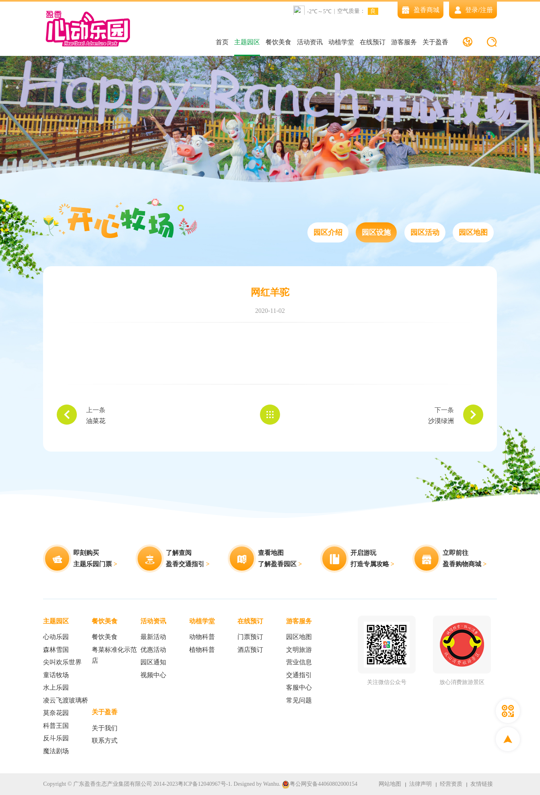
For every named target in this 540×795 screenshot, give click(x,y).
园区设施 (376, 232)
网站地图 (390, 784)
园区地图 (473, 232)
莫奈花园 (56, 712)
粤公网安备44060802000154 (319, 784)
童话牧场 (56, 675)
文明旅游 (299, 649)
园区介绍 (327, 232)
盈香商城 (420, 9)
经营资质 (451, 784)
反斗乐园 (56, 738)
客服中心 (299, 687)
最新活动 (153, 636)
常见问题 (299, 700)
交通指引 (299, 675)
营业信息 (299, 662)
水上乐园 (56, 687)
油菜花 (95, 420)
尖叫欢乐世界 (62, 662)
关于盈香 (435, 42)
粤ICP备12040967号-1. (205, 784)
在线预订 (372, 42)
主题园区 (247, 42)
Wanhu (271, 784)
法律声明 (420, 784)
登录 (471, 9)
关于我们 (104, 728)
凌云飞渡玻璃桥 (65, 700)
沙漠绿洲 (441, 420)
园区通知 (153, 662)
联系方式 (104, 740)
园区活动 (424, 232)
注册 (486, 9)
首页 (222, 42)
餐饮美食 (278, 42)
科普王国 (56, 725)
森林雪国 (56, 649)
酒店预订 (250, 649)
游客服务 (404, 42)
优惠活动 (153, 649)
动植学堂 (341, 42)
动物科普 (202, 636)
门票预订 (250, 636)
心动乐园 (56, 636)
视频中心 (153, 675)
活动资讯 (310, 42)
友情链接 (481, 784)
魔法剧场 (56, 751)
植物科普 (202, 649)
